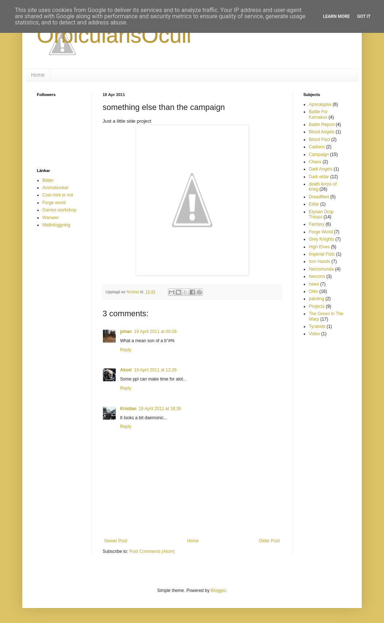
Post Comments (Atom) (152, 551)
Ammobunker (55, 187)
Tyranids (317, 326)
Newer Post (115, 540)
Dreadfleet (319, 196)
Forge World (321, 231)
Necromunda (321, 269)
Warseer (50, 217)
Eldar (314, 204)
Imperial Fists (322, 254)
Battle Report (321, 124)
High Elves (319, 246)
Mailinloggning (56, 225)
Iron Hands (319, 261)
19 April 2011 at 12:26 (155, 369)
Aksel (126, 369)
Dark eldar (319, 176)
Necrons (317, 276)
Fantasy (317, 224)
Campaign (319, 154)
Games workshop (59, 210)
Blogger (218, 590)
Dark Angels (321, 169)
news (314, 284)
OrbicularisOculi (114, 35)
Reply (125, 349)
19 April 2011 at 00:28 (155, 331)
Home (38, 75)
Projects (317, 306)
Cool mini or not (57, 195)
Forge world (53, 202)
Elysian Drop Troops (321, 214)
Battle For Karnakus (318, 114)
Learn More (336, 16)
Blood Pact (319, 139)
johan (126, 331)
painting (316, 298)
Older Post (269, 540)
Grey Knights (321, 239)
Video (314, 333)
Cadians (317, 146)
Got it (363, 16)
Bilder (48, 180)
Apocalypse (320, 104)
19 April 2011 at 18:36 (160, 408)
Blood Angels (321, 131)
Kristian (128, 408)
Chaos (315, 161)
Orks (313, 291)
